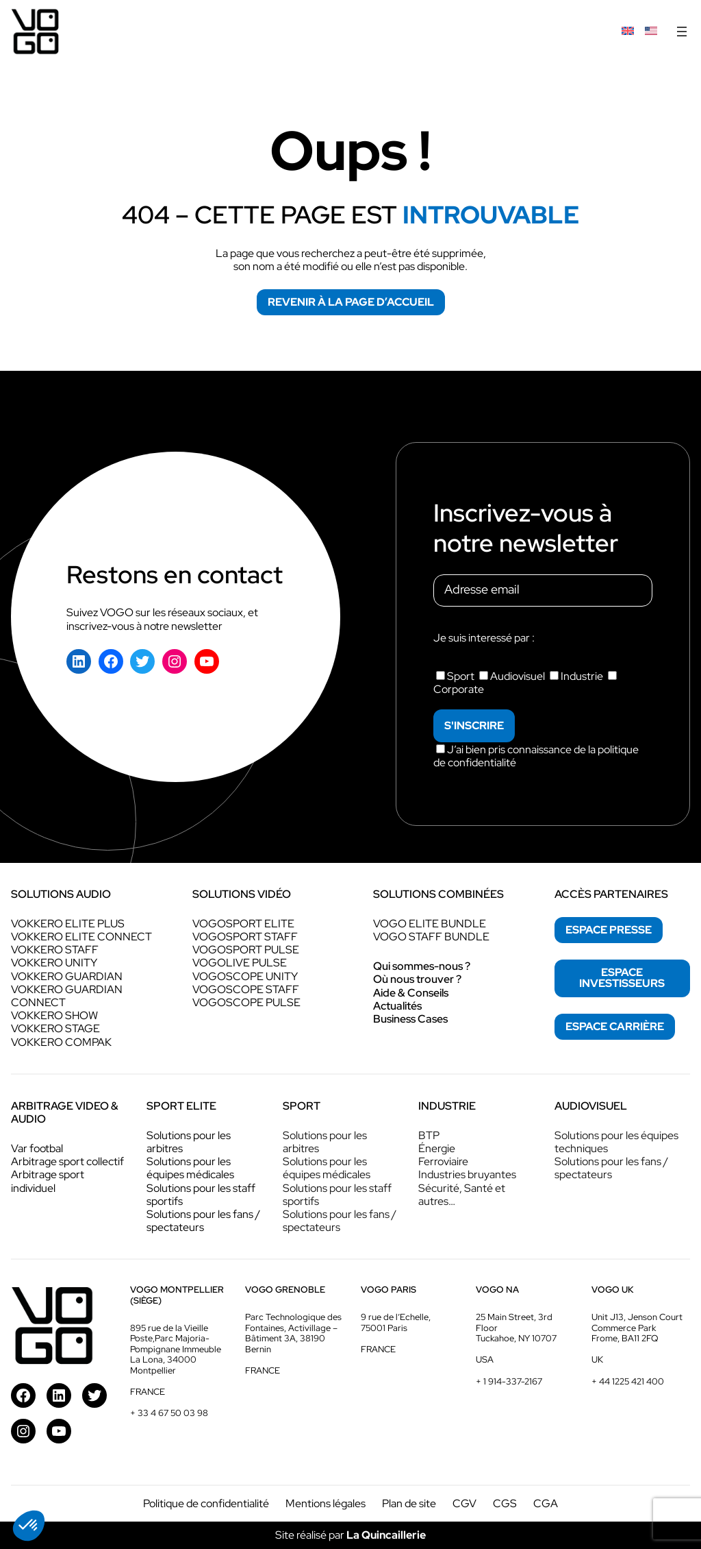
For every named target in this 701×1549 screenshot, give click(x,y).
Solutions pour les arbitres (188, 1142)
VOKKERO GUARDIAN (67, 976)
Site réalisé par (350, 1535)
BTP (428, 1135)
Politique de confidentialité (206, 1503)
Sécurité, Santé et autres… (461, 1194)
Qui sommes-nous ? (421, 966)
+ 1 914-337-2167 (509, 1381)
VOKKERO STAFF (55, 949)
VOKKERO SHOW (54, 1015)
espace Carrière (614, 1026)
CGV (464, 1503)
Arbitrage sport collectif (67, 1161)
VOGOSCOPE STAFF (245, 989)
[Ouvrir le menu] (682, 31)
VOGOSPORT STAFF (245, 936)
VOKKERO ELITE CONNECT (81, 936)
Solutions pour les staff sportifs (200, 1194)
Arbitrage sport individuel (47, 1181)
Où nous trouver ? (417, 979)
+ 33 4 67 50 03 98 (169, 1413)
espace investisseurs (622, 977)
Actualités (397, 1006)
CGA (545, 1503)
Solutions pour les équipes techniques (616, 1142)
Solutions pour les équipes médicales (190, 1168)
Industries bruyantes (467, 1174)
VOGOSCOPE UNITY (245, 976)
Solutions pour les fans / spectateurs (203, 1220)
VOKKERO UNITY (54, 962)
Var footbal (37, 1148)
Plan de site (409, 1503)
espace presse (608, 930)
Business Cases (410, 1019)
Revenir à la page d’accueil (351, 302)
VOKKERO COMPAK (61, 1042)
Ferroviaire (443, 1161)
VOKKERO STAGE (55, 1028)
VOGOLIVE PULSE (239, 962)
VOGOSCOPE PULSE (246, 1002)
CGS (505, 1503)
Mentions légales (325, 1503)
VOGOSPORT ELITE (243, 923)
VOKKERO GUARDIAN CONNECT (67, 996)
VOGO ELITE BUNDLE (429, 923)
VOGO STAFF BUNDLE (431, 936)
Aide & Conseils (410, 993)
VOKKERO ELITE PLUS (68, 923)
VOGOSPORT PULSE (245, 949)
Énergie (436, 1148)
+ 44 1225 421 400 (627, 1381)
